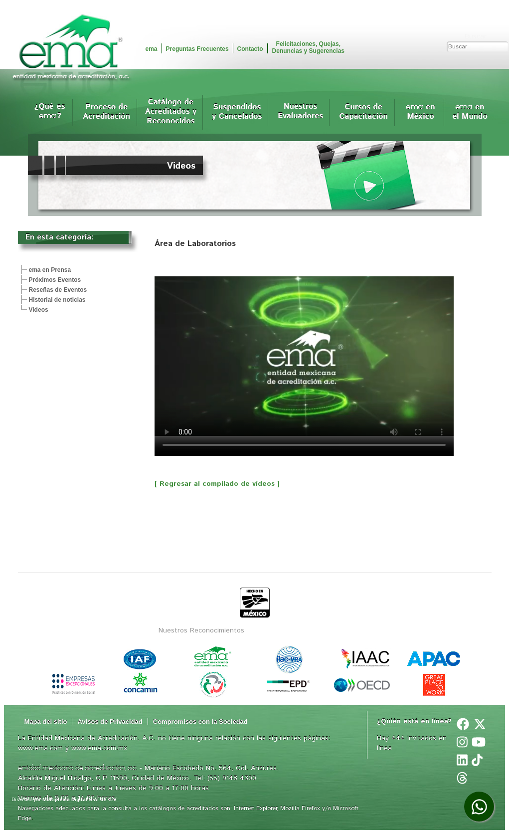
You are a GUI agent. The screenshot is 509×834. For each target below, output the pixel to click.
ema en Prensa (50, 269)
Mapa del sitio (45, 721)
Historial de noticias (57, 299)
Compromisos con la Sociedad (200, 721)
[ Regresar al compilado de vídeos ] (217, 484)
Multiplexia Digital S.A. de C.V (79, 799)
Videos (38, 309)
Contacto (250, 48)
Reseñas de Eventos (58, 289)
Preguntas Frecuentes (197, 48)
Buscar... (478, 36)
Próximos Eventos (55, 279)
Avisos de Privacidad (109, 721)
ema (152, 48)
